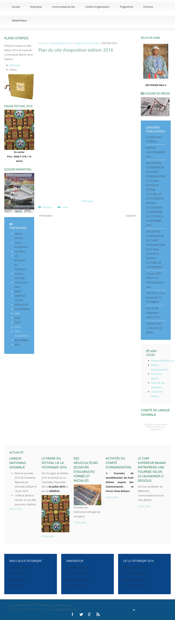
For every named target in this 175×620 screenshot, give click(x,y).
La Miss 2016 (16, 586)
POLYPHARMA (22, 309)
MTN (17, 344)
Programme (126, 6)
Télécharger (87, 201)
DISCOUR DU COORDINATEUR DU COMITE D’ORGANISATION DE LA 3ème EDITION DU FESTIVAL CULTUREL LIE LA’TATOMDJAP (155, 249)
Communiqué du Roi (63, 6)
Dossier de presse (76, 586)
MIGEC (18, 291)
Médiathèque (19, 20)
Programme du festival (135, 579)
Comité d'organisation (97, 6)
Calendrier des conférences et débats (154, 328)
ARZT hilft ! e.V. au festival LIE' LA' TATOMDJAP (155, 297)
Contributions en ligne (135, 586)
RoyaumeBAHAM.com (162, 360)
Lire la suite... (16, 508)
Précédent (45, 215)
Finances (148, 6)
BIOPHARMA (21, 340)
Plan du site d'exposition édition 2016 (152, 313)
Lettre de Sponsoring (77, 579)
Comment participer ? (21, 567)
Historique (36, 6)
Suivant (131, 215)
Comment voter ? (18, 579)
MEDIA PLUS (21, 304)
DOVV (18, 322)
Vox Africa (20, 251)
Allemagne (15, 65)
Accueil (16, 6)
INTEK (18, 318)
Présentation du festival (135, 567)
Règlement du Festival (87, 43)
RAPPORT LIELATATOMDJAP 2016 (155, 152)
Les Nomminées (18, 573)
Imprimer (45, 207)
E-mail (63, 207)
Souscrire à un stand (77, 573)
